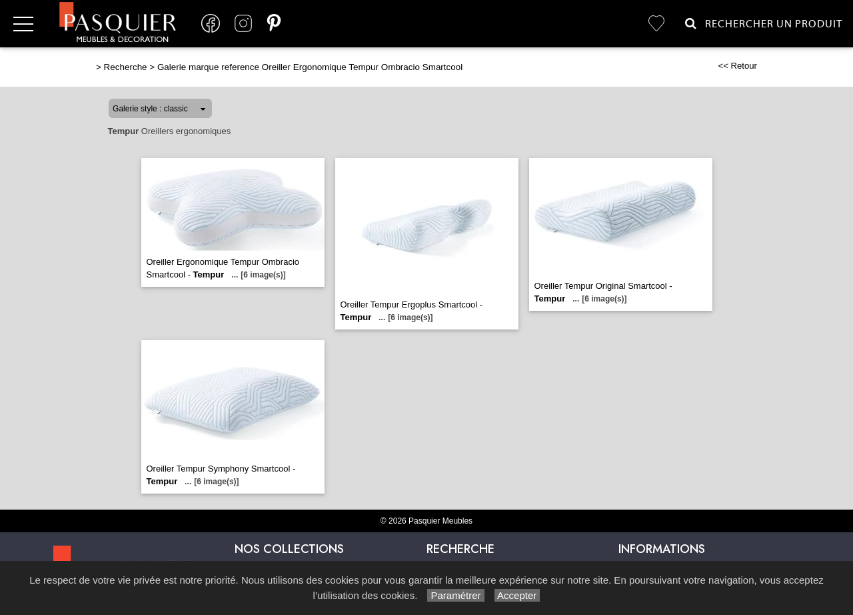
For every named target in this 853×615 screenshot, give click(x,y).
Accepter (517, 595)
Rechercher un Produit (763, 23)
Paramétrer (455, 595)
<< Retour (737, 66)
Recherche (125, 67)
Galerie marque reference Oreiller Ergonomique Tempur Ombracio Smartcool (309, 67)
